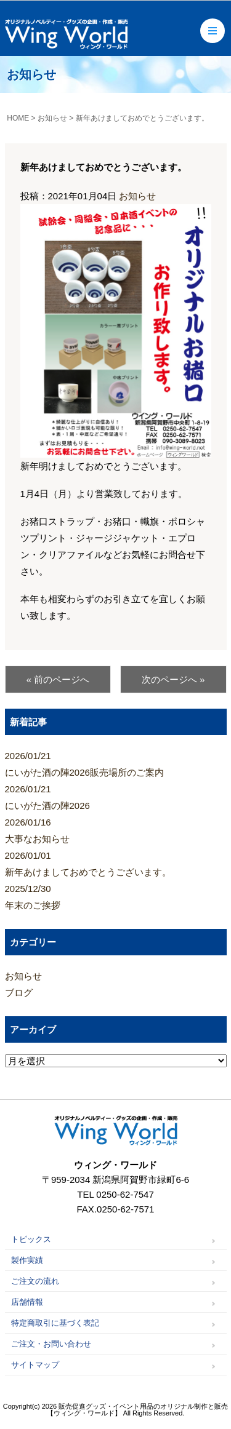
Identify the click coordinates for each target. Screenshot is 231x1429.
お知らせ (137, 196)
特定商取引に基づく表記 (55, 1322)
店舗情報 (27, 1302)
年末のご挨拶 (116, 895)
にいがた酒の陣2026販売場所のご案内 (116, 762)
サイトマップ (35, 1364)
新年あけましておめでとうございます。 (116, 862)
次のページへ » (173, 679)
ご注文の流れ (35, 1281)
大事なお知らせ (116, 829)
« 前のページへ (58, 679)
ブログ (19, 992)
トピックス (31, 1239)
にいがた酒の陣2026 (116, 796)
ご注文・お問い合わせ (51, 1343)
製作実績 (27, 1260)
